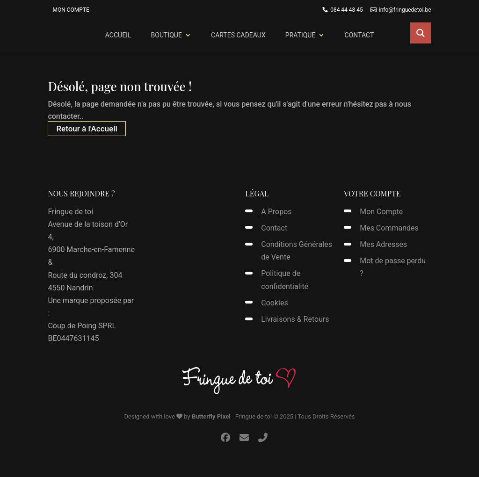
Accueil (118, 35)
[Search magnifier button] (420, 32)
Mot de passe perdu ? (393, 267)
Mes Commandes (389, 228)
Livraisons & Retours (295, 319)
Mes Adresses (383, 244)
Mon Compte (70, 10)
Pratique (300, 35)
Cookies (274, 302)
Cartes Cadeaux (238, 35)
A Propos (276, 211)
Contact (359, 35)
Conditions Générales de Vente (296, 250)
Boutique (166, 35)
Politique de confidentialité (284, 279)
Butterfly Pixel (211, 416)
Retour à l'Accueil (86, 128)
